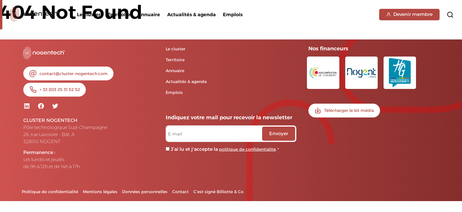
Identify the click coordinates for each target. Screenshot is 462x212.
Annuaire (148, 14)
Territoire (119, 14)
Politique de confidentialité (50, 191)
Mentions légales (100, 191)
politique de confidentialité (247, 149)
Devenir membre (409, 14)
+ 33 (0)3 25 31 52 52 (60, 89)
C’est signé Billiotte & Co (218, 191)
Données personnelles (144, 191)
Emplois (233, 14)
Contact (180, 191)
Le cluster (89, 14)
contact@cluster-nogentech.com (74, 73)
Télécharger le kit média (349, 110)
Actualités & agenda (191, 14)
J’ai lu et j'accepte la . (225, 149)
